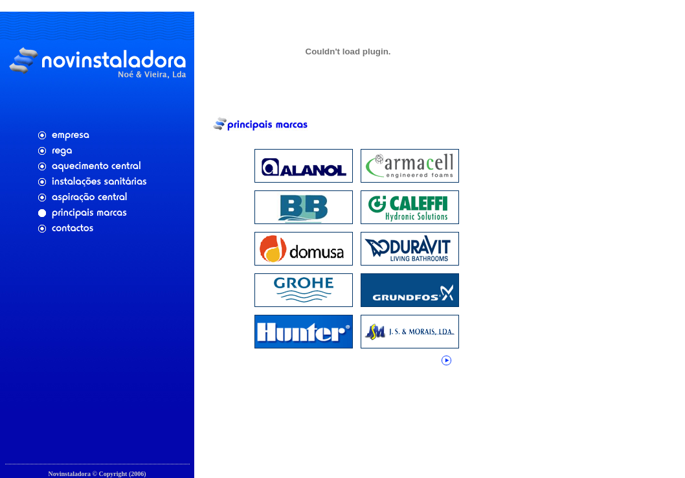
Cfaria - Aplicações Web (96, 469)
